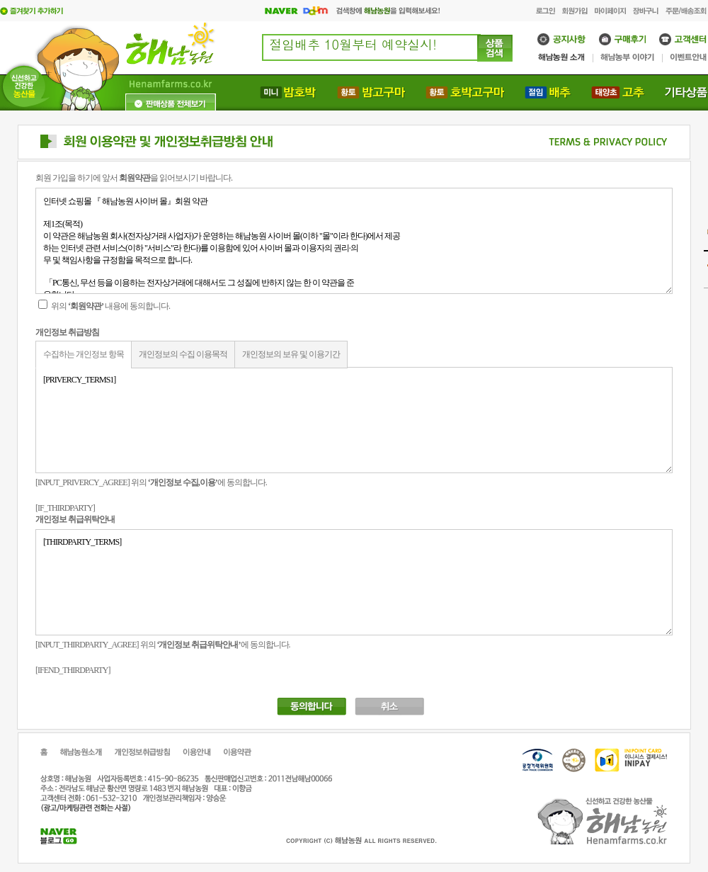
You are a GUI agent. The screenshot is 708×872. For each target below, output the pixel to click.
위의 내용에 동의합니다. (104, 306)
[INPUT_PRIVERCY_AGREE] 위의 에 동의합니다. (151, 482)
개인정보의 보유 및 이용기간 (291, 354)
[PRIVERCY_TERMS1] (354, 420)
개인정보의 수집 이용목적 (183, 354)
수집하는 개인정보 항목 (83, 354)
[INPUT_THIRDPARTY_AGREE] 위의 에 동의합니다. (162, 645)
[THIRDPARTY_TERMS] (354, 582)
